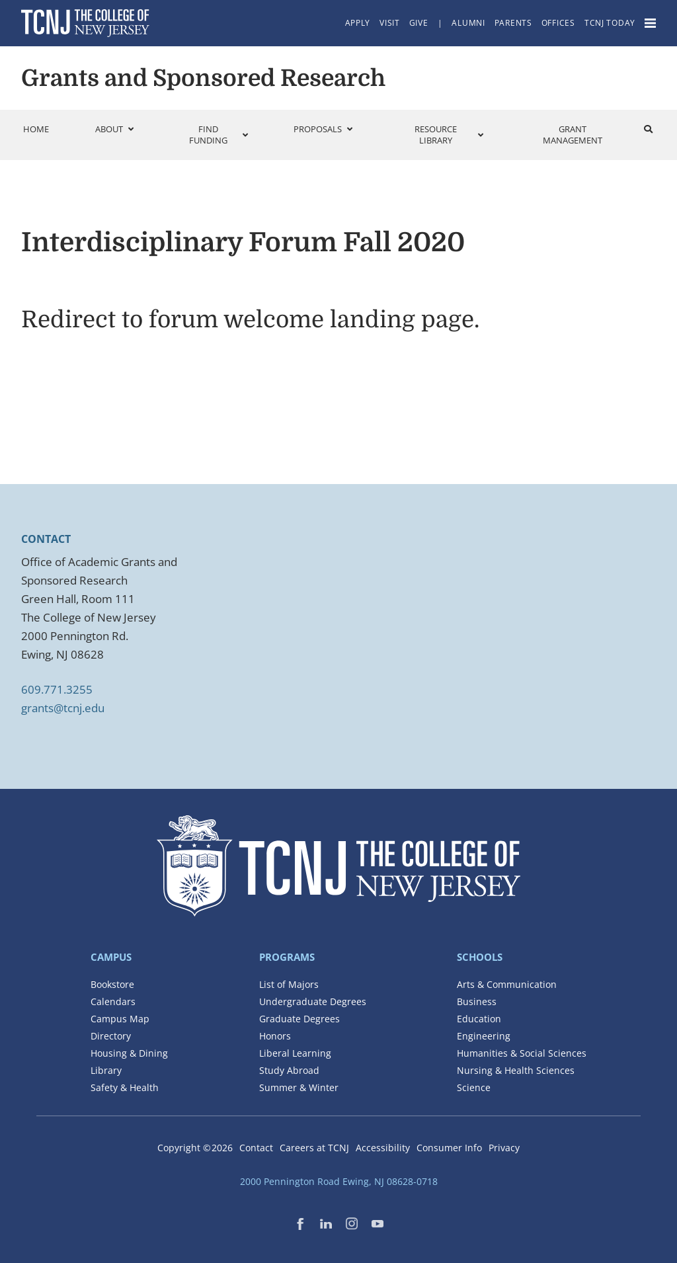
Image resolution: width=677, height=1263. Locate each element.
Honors (275, 1036)
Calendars (113, 1001)
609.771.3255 (57, 689)
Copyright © (195, 1147)
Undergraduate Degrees (312, 1001)
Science (474, 1087)
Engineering (483, 1036)
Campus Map (120, 1018)
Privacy (504, 1147)
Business (477, 1001)
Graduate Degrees (299, 1018)
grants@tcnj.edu (62, 707)
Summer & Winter (298, 1087)
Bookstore (112, 984)
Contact (256, 1147)
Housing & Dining (129, 1053)
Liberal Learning (295, 1053)
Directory (111, 1036)
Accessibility (383, 1147)
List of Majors (289, 984)
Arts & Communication (507, 984)
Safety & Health (125, 1087)
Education (479, 1018)
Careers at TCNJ (314, 1147)
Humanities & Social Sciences (521, 1053)
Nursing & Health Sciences (516, 1070)
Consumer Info (449, 1147)
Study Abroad (289, 1070)
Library (106, 1070)
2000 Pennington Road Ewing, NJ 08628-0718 (339, 1181)
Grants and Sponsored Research (203, 78)
